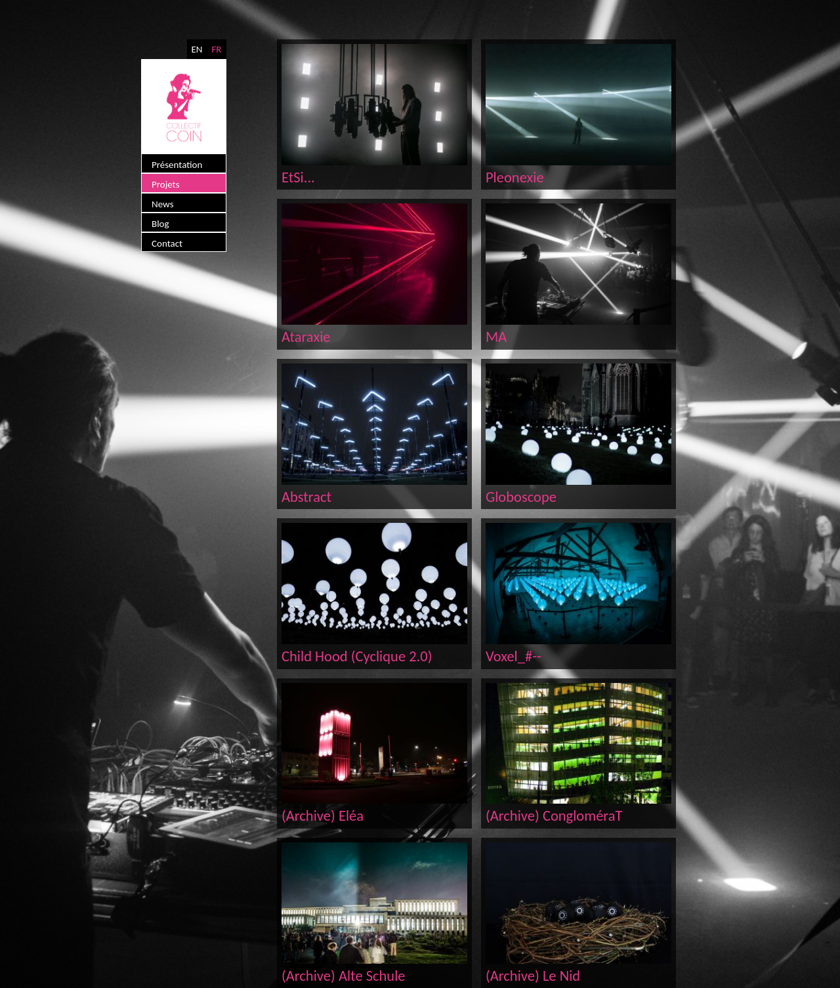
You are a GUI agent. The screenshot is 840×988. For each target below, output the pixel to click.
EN (196, 49)
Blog (160, 224)
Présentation (177, 165)
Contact (167, 243)
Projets (166, 184)
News (163, 204)
